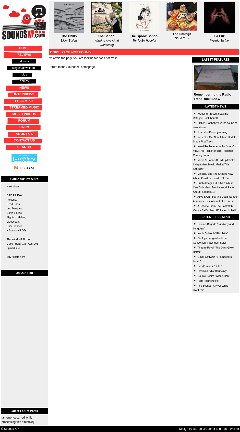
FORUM (24, 120)
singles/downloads (24, 68)
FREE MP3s (24, 101)
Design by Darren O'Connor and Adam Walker (209, 429)
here (22, 256)
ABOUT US (24, 134)
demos (24, 81)
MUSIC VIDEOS (24, 114)
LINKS (24, 127)
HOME (24, 48)
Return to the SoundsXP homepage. (72, 67)
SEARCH (24, 147)
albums (24, 61)
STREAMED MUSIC (24, 107)
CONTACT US (24, 140)
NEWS (24, 87)
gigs (24, 74)
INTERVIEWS (24, 94)
